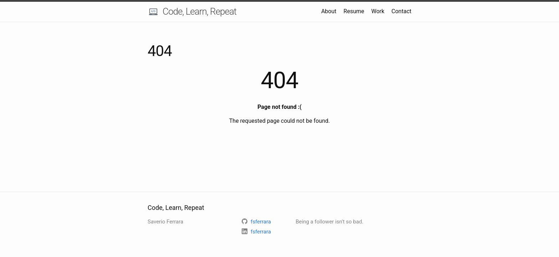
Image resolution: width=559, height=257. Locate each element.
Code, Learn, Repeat (199, 11)
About (329, 11)
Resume (354, 11)
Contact (401, 11)
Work (377, 11)
